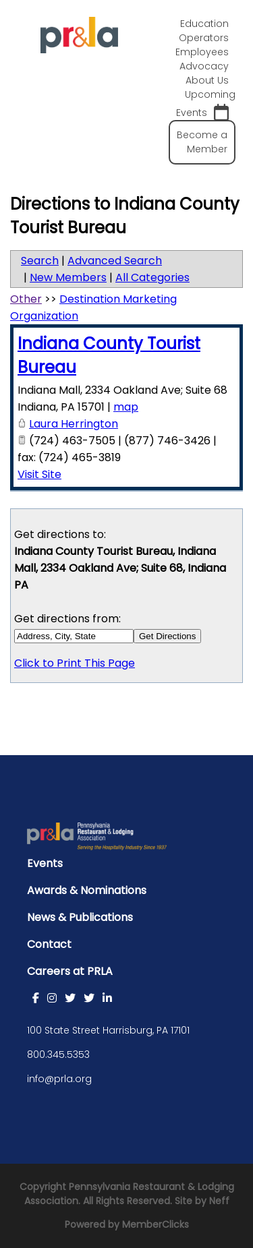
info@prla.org (59, 1079)
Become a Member (202, 142)
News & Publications (80, 917)
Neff (219, 1201)
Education (204, 23)
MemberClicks (155, 1224)
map (125, 407)
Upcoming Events (205, 104)
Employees (202, 52)
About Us (207, 80)
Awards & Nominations (86, 890)
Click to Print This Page (74, 663)
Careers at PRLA (70, 971)
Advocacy (204, 66)
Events (45, 863)
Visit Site (39, 474)
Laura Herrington (73, 424)
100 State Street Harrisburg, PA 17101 (108, 1030)
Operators (204, 37)
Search (40, 260)
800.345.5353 (58, 1054)
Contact (49, 944)
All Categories (152, 277)
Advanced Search (114, 260)
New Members (68, 277)
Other (26, 299)
